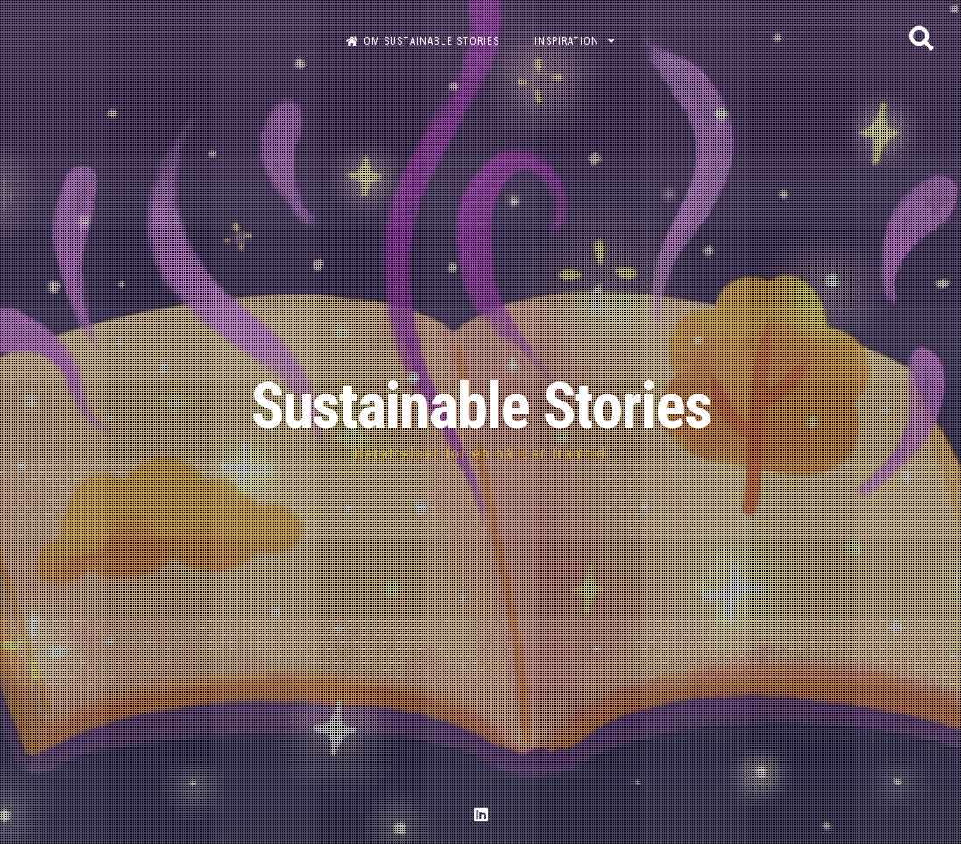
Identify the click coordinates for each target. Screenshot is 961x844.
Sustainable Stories (481, 406)
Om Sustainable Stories (422, 41)
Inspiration (566, 41)
